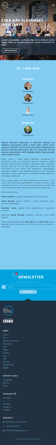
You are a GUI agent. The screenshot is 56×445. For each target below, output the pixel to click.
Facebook (7, 398)
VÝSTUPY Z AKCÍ (10, 376)
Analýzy (6, 353)
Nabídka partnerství (11, 341)
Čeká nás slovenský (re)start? (22, 22)
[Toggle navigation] (53, 5)
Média (5, 350)
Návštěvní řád (8, 365)
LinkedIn (6, 410)
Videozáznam (10, 50)
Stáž (4, 347)
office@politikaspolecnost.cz (15, 430)
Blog (5, 356)
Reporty (6, 383)
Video (5, 386)
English (6, 368)
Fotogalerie (7, 380)
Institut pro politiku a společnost (30, 439)
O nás (5, 335)
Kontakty (6, 362)
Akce (5, 338)
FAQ (4, 359)
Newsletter (7, 344)
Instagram (7, 407)
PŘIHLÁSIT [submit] (28, 292)
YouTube (6, 404)
